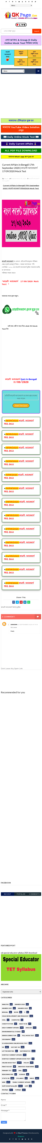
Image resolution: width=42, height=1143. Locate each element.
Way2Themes (23, 1133)
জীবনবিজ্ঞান (5, 1090)
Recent (7, 895)
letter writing (8, 1051)
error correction (9, 1036)
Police (26, 1063)
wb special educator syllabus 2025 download (19, 953)
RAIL (20, 1071)
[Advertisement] (21, 96)
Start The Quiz (21, 406)
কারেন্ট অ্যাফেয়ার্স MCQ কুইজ (9, 1086)
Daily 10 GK (23, 1024)
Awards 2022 (23, 1009)
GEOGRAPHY (6, 1040)
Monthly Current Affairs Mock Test (16, 1059)
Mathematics (25, 1051)
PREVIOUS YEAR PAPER (26, 1067)
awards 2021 (7, 1009)
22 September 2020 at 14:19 (28, 625)
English (29, 1028)
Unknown (14, 625)
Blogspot (21, 1137)
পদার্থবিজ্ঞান (18, 1090)
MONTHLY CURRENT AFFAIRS (12, 1055)
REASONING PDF (7, 1075)
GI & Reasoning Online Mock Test (15, 1044)
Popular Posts (21, 895)
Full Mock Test (28, 1036)
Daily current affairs (10, 1028)
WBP (3, 1083)
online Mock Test (9, 1063)
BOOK (16, 1013)
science (22, 1075)
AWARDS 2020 (20, 1005)
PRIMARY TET (6, 1071)
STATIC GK (5, 1079)
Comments (34, 895)
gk (3, 1048)
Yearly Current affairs (21, 1083)
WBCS (32, 1079)
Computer (15, 1020)
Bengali (5, 1013)
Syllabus (20, 1079)
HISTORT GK (15, 1048)
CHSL (4, 1020)
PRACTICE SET (7, 1067)
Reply (12, 631)
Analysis (5, 1005)
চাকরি (26, 1086)
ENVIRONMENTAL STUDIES (11, 1032)
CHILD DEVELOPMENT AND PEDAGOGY (15, 1016)
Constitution (7, 1024)
